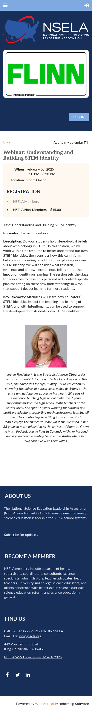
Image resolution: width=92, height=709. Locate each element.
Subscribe (11, 534)
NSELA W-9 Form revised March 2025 (33, 657)
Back (7, 142)
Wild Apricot (44, 703)
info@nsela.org (30, 636)
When (19, 169)
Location (17, 180)
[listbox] (71, 142)
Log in (78, 117)
